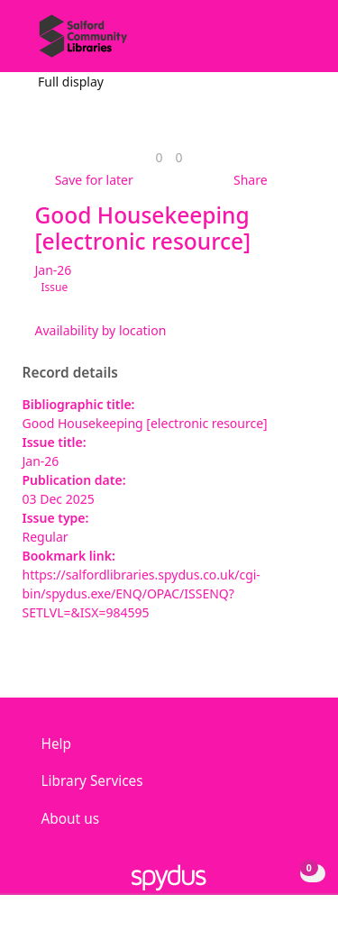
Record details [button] (70, 373)
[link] (158, 157)
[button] (275, 43)
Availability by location (101, 330)
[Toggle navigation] (297, 43)
